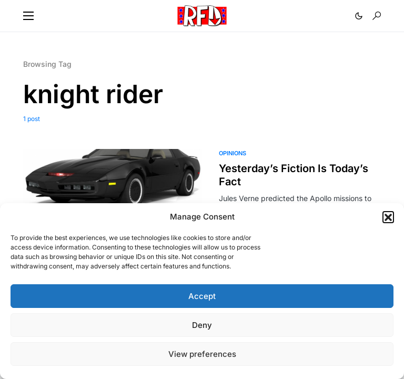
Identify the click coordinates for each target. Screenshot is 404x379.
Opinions (232, 153)
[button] (388, 217)
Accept (202, 296)
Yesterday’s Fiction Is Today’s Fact (293, 175)
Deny (202, 325)
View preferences (202, 354)
